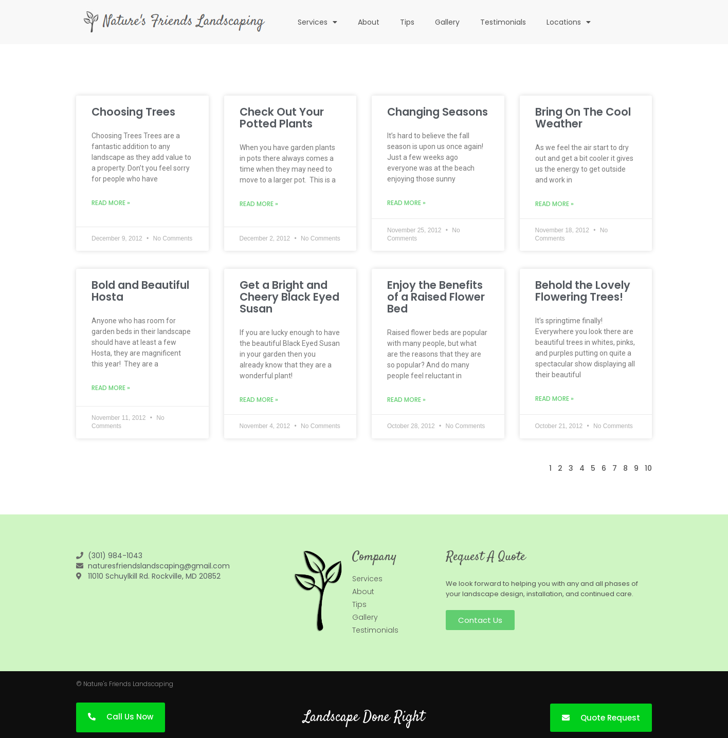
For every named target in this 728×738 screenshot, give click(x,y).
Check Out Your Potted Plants (282, 117)
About (368, 22)
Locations (569, 22)
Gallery (447, 22)
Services (317, 22)
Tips (407, 22)
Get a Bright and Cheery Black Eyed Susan (289, 297)
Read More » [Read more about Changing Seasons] (406, 202)
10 (648, 468)
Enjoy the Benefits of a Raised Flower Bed (436, 297)
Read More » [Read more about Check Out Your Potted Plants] (259, 203)
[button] (480, 620)
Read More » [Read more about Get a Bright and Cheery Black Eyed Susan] (259, 399)
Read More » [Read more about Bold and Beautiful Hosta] (111, 387)
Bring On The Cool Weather (583, 117)
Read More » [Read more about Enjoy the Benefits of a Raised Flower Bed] (406, 399)
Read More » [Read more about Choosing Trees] (111, 202)
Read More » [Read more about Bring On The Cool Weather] (554, 203)
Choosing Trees (133, 111)
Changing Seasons (437, 111)
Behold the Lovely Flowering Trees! (582, 291)
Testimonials (503, 22)
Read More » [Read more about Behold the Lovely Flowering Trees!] (554, 398)
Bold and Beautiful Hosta (140, 291)
